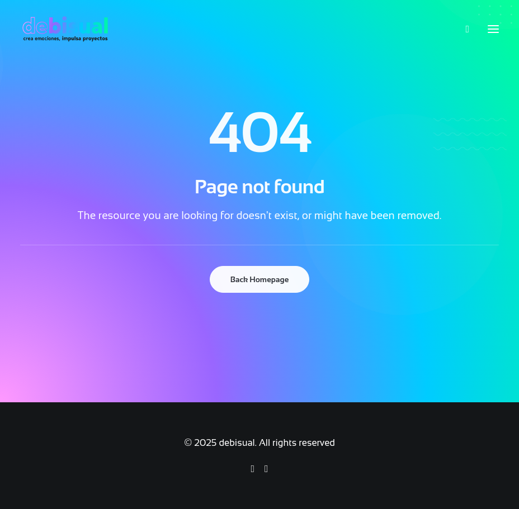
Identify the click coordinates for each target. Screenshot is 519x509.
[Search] (462, 29)
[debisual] (65, 29)
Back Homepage (259, 279)
